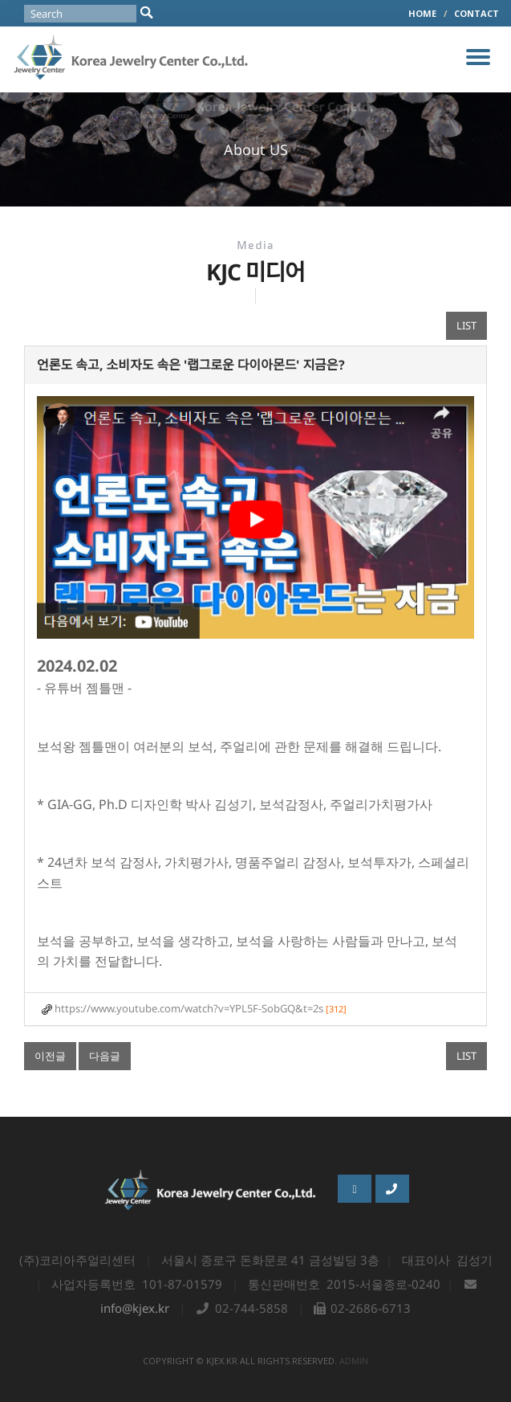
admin (353, 1361)
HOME (422, 13)
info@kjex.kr (134, 1308)
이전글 (50, 1055)
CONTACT (476, 13)
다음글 (104, 1055)
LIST (466, 325)
